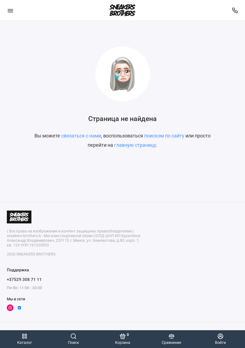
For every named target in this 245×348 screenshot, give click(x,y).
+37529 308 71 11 (24, 279)
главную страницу (135, 145)
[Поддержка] (235, 10)
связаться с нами (81, 136)
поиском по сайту (164, 136)
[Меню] (10, 10)
